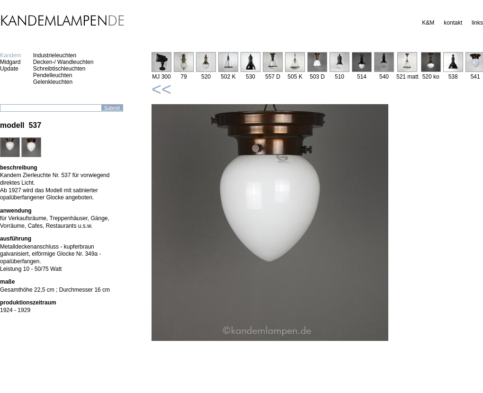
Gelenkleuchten (52, 82)
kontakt (453, 22)
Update (9, 68)
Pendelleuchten (52, 75)
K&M (428, 22)
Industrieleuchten (54, 55)
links (477, 22)
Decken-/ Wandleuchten (63, 62)
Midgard (10, 62)
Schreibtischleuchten (59, 68)
